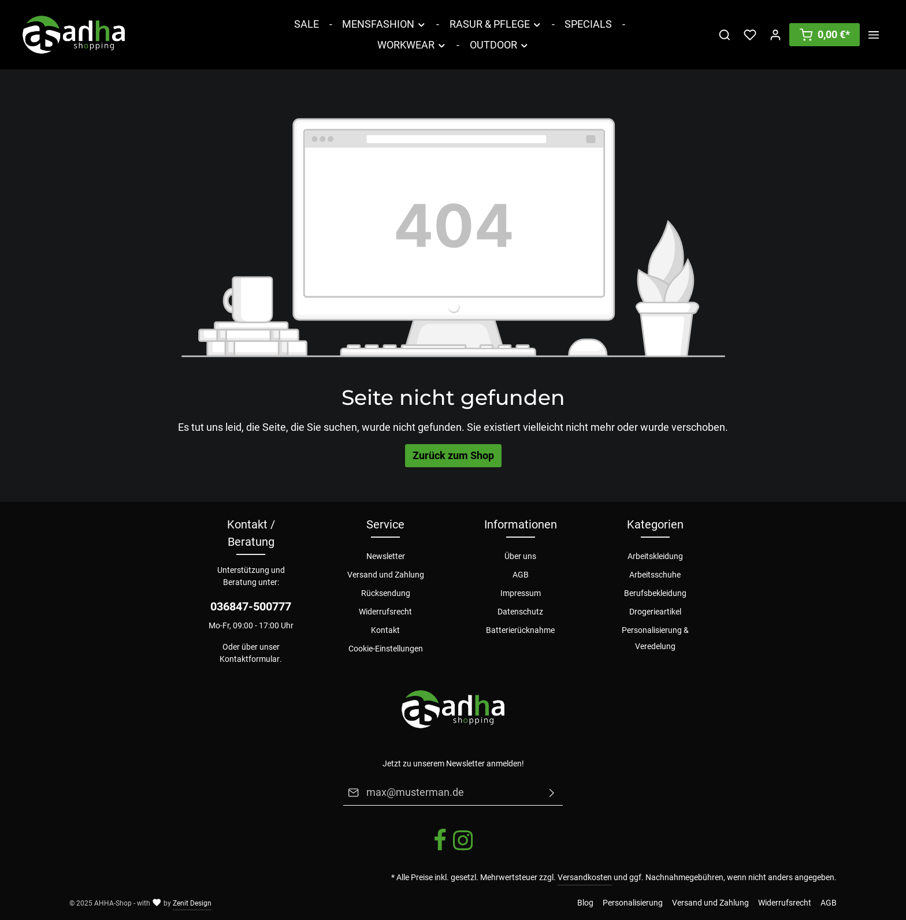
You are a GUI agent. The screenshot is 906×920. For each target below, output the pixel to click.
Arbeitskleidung (655, 556)
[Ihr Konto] (775, 34)
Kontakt (385, 630)
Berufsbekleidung (655, 593)
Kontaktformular (250, 659)
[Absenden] (552, 792)
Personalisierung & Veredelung (655, 638)
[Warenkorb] (824, 34)
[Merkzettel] (750, 34)
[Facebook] (440, 849)
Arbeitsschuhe (655, 574)
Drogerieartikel (655, 611)
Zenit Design (192, 903)
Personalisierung (633, 902)
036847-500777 (250, 606)
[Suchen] (724, 34)
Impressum (520, 593)
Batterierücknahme (520, 630)
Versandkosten (585, 877)
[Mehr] (873, 34)
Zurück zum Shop (453, 455)
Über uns (520, 556)
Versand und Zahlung (385, 574)
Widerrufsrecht (385, 611)
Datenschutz (520, 611)
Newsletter (385, 556)
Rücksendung (385, 593)
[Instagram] (463, 849)
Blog (585, 902)
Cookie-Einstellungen (385, 648)
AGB (521, 574)
